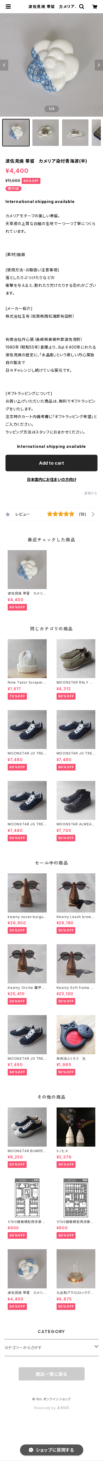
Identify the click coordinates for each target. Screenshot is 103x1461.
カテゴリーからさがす (23, 1347)
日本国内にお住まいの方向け (51, 479)
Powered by (51, 1408)
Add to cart (51, 463)
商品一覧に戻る (52, 1374)
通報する (91, 493)
